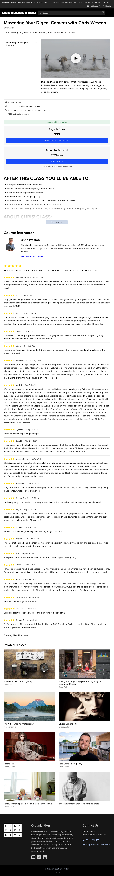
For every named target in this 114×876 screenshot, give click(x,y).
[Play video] (75, 58)
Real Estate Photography (70, 763)
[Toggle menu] (109, 13)
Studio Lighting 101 (68, 723)
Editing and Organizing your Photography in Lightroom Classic (80, 683)
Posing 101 (9, 763)
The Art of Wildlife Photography (19, 723)
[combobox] (71, 13)
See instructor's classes (32, 256)
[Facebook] (39, 857)
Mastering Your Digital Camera (17, 44)
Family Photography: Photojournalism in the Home (28, 803)
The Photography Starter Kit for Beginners (79, 803)
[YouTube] (33, 857)
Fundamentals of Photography (18, 681)
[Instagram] (45, 857)
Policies (57, 872)
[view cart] (107, 2)
